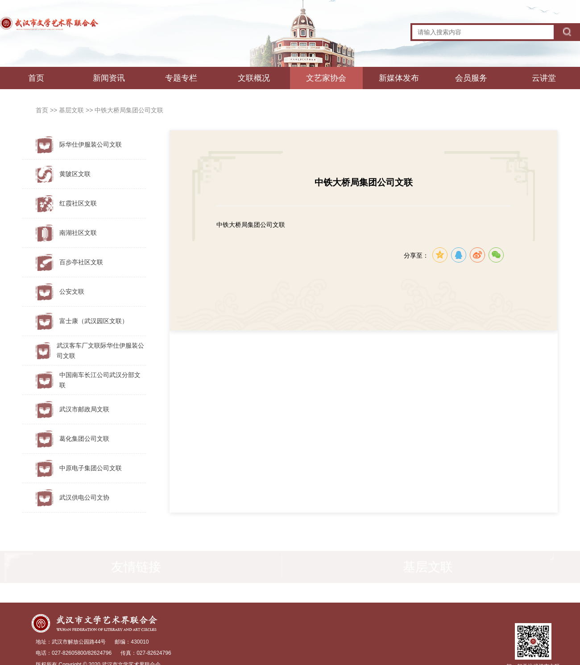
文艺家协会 (326, 78)
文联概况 (254, 78)
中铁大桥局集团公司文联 (129, 110)
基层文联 (72, 110)
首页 (36, 78)
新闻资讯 (109, 78)
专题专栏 (181, 78)
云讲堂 (544, 78)
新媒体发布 (399, 78)
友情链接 (136, 568)
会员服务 (471, 78)
